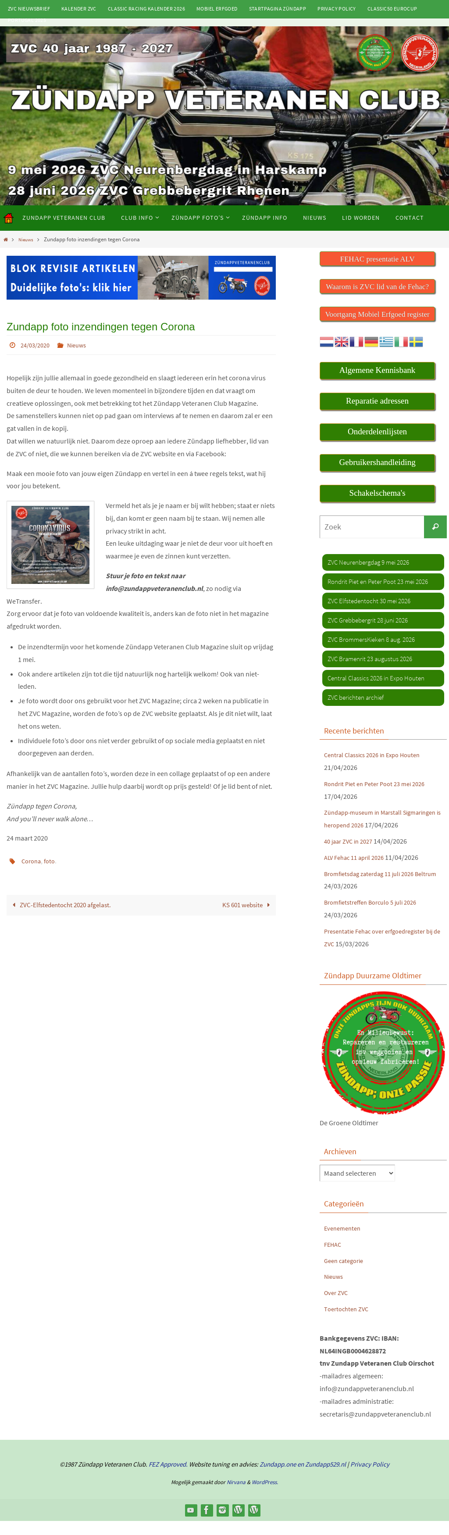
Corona (32, 860)
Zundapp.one (278, 1478)
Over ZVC (337, 1306)
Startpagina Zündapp (277, 8)
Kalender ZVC (78, 8)
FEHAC (333, 1257)
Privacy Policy (336, 8)
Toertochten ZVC (348, 1322)
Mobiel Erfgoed (217, 8)
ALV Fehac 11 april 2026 (358, 870)
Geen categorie (346, 1274)
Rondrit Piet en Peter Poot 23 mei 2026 (380, 784)
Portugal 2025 (27, 20)
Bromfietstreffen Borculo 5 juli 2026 (376, 916)
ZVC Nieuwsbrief (29, 8)
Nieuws (27, 239)
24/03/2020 (37, 344)
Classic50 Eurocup (392, 8)
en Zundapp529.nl (321, 1478)
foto (52, 860)
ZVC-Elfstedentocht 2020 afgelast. (63, 904)
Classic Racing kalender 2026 (146, 8)
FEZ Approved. (168, 1478)
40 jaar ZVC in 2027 (351, 854)
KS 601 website (245, 904)
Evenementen (344, 1241)
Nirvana (236, 1495)
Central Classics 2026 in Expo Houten (377, 755)
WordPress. (265, 1495)
